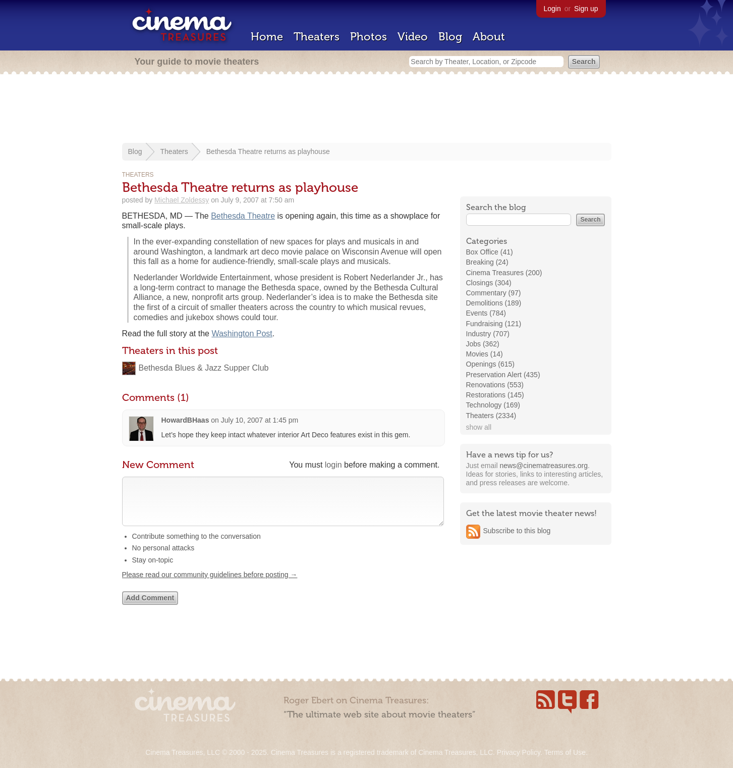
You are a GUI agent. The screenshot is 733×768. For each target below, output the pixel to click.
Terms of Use (564, 752)
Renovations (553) (495, 385)
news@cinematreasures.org (543, 466)
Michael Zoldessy (181, 200)
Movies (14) (484, 354)
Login (552, 9)
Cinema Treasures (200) (504, 273)
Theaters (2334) (491, 416)
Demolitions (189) (494, 303)
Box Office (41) (489, 252)
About (489, 36)
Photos (368, 36)
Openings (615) (490, 364)
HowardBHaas (185, 420)
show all (479, 427)
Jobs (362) (482, 344)
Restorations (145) (495, 395)
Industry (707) (488, 334)
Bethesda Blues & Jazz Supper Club (204, 368)
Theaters (317, 36)
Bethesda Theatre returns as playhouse (268, 151)
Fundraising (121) (494, 324)
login (333, 464)
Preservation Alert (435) (503, 375)
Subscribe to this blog (517, 531)
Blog (450, 36)
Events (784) (486, 313)
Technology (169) (493, 405)
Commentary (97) (493, 293)
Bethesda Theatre (243, 216)
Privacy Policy (518, 752)
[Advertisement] (366, 109)
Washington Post (241, 333)
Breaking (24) (487, 262)
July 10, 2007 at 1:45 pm (259, 420)
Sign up (586, 9)
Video (413, 36)
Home (267, 36)
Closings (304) (489, 283)
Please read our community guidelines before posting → (210, 585)
